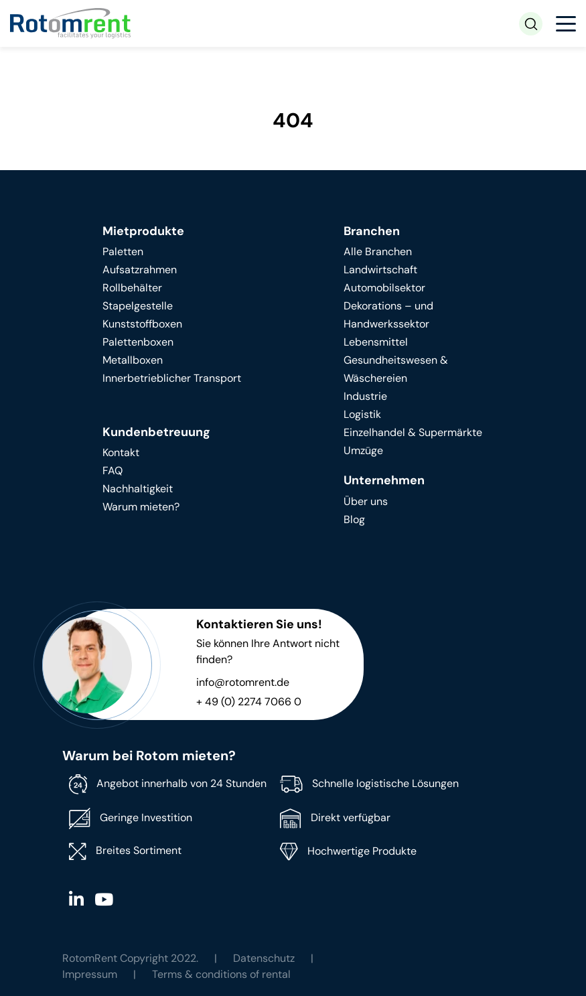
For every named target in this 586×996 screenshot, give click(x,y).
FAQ (112, 471)
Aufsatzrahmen (139, 270)
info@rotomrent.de (242, 682)
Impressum (89, 974)
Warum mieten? (140, 507)
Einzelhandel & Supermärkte (413, 432)
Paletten (122, 251)
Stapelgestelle (137, 306)
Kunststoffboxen (142, 324)
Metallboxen (132, 360)
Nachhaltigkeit (137, 489)
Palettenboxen (137, 342)
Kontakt (120, 452)
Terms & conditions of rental (221, 974)
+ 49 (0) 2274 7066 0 (248, 702)
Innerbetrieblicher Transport (171, 378)
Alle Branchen (378, 251)
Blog (354, 519)
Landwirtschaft (380, 270)
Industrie (365, 396)
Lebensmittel (376, 342)
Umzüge (363, 450)
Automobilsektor (384, 288)
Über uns (366, 501)
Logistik (362, 414)
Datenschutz (264, 958)
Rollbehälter (132, 288)
